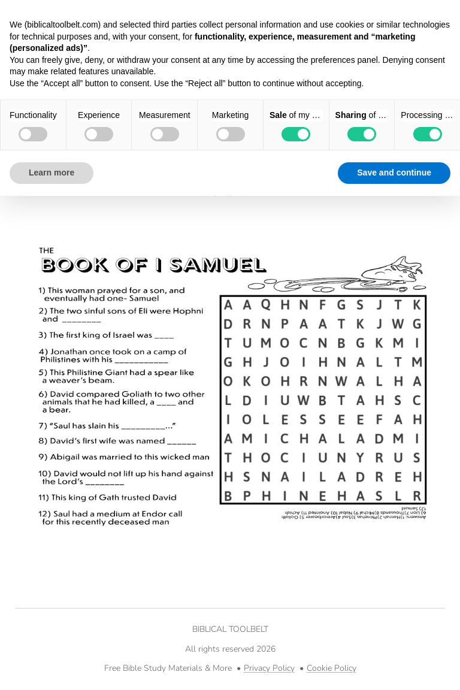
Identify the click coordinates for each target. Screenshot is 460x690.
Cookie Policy (331, 668)
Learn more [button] (51, 172)
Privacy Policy (269, 668)
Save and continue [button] (394, 172)
